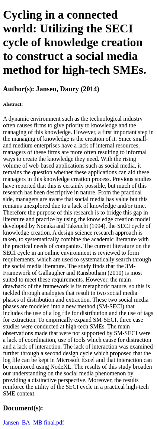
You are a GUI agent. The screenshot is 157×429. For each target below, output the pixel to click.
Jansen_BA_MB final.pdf (33, 422)
